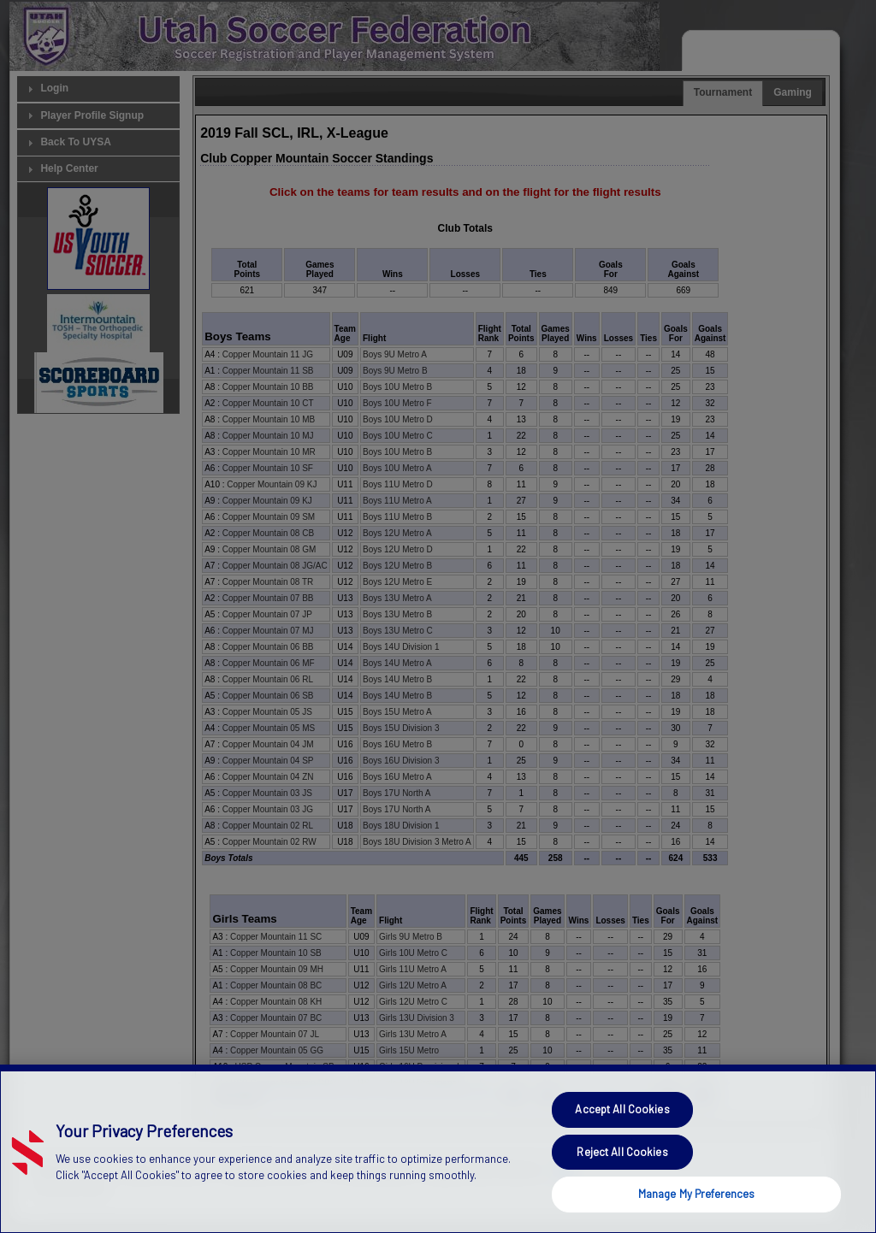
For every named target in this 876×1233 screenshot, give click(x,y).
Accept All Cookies (622, 1144)
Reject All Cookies (622, 1186)
